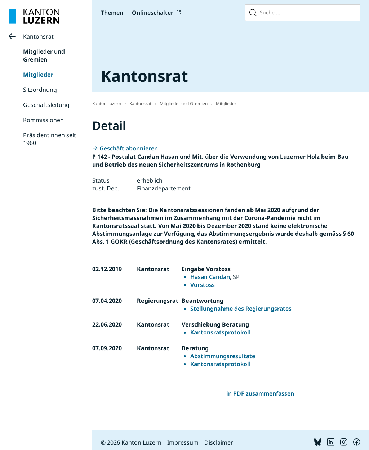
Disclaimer (218, 442)
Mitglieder (38, 74)
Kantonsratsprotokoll (220, 332)
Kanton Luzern (106, 103)
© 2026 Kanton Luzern (131, 442)
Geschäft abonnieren (128, 148)
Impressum (183, 442)
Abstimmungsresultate (222, 356)
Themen (112, 13)
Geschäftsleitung (46, 105)
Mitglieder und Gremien (44, 55)
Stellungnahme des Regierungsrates (241, 308)
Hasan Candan (210, 277)
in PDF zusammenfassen (260, 393)
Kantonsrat (38, 36)
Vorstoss (202, 285)
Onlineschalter (152, 13)
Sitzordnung (40, 90)
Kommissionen (43, 120)
